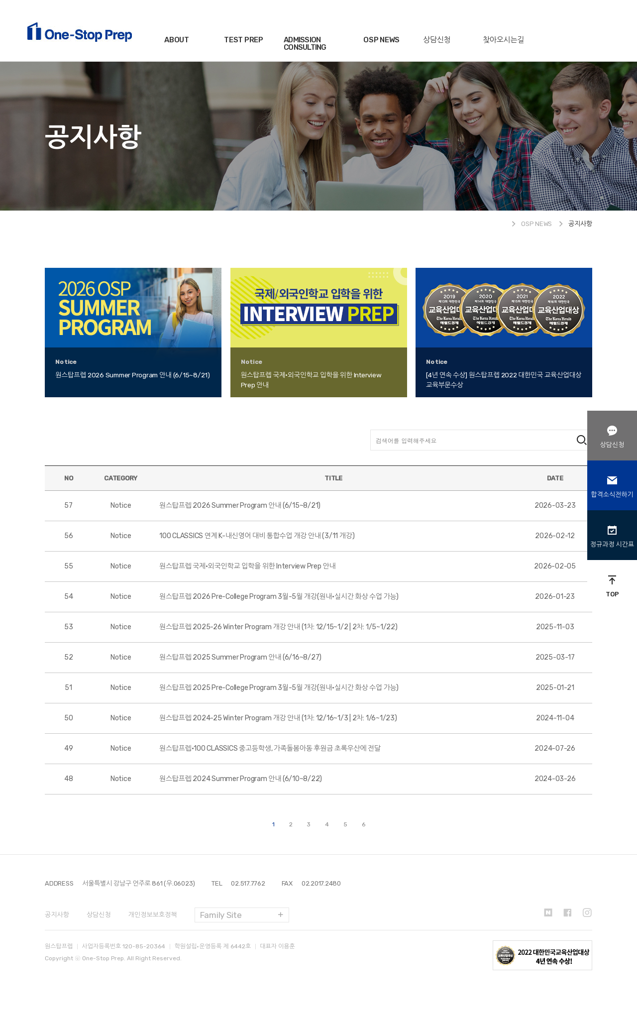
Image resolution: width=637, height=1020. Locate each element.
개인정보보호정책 (152, 914)
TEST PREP (243, 39)
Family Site (221, 915)
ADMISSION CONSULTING (305, 43)
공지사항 (57, 914)
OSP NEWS (381, 39)
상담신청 (436, 39)
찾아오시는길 (503, 39)
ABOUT (176, 39)
